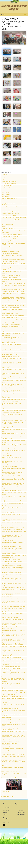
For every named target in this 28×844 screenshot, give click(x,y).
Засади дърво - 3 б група (8, 246)
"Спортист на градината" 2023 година (11, 418)
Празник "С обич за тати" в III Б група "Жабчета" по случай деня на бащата (14, 594)
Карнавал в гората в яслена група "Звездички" (13, 698)
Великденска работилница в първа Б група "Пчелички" (12, 508)
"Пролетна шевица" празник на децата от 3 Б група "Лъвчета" (14, 493)
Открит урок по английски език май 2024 (11, 514)
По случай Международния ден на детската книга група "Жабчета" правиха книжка (14, 465)
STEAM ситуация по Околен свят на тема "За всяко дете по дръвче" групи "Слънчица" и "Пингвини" (13, 610)
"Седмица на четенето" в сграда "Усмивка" (12, 234)
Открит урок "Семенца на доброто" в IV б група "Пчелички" (13, 203)
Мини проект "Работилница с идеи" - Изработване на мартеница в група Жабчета (14, 434)
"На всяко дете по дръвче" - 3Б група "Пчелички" (13, 263)
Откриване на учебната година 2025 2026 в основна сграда (12, 714)
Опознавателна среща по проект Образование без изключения (14, 764)
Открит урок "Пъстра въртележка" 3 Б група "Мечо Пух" (14, 349)
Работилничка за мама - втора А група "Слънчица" (14, 346)
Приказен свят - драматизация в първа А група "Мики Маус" (13, 701)
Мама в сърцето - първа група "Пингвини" (12, 319)
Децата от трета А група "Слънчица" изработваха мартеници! (14, 441)
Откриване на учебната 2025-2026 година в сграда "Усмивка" (14, 711)
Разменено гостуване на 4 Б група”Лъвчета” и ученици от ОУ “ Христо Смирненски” (13, 640)
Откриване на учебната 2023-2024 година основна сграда (14, 381)
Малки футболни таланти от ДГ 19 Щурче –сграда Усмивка (14, 590)
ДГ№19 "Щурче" (5, 791)
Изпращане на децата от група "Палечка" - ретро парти (13, 370)
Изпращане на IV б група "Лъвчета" (10, 253)
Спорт (3, 179)
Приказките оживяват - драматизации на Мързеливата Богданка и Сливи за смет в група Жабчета (13, 659)
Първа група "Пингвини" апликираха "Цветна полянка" (12, 327)
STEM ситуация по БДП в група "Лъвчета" (12, 666)
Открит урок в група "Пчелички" (9, 215)
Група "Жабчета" (6, 209)
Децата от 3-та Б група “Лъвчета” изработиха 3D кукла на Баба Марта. (13, 437)
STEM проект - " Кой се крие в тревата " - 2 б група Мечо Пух (14, 774)
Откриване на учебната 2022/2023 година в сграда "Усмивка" (14, 268)
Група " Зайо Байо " (6, 194)
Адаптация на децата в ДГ (8, 393)
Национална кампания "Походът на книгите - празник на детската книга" (12, 768)
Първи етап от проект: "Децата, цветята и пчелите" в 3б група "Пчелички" (14, 728)
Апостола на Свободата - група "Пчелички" (12, 300)
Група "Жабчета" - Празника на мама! (11, 324)
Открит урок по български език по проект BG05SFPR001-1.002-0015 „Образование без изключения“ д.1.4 (12, 748)
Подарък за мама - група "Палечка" (10, 313)
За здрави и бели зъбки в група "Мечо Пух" (12, 275)
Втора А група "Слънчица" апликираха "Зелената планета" (13, 330)
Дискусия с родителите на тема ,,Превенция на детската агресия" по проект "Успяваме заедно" (13, 298)
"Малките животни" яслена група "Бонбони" (12, 222)
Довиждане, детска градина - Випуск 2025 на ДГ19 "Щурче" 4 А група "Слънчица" (14, 693)
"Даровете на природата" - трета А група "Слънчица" (11, 404)
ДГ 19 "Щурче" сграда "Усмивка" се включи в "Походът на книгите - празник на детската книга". (14, 761)
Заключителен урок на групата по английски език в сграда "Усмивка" (14, 366)
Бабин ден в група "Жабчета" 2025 (10, 598)
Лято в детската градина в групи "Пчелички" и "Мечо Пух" (13, 705)
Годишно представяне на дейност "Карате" (12, 219)
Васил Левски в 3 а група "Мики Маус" (11, 307)
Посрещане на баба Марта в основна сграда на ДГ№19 (13, 451)
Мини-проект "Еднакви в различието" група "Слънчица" (12, 462)
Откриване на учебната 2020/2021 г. (10, 241)
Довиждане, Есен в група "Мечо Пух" (10, 277)
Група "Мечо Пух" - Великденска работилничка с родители (13, 757)
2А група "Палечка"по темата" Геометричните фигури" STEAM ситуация (13, 627)
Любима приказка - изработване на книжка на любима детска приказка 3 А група (13, 353)
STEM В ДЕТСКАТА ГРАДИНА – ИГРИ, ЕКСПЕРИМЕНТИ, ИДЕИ (11, 391)
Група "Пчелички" (6, 190)
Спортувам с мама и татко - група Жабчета (12, 522)
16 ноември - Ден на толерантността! (11, 559)
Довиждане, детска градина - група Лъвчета (12, 690)
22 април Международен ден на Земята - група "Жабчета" (13, 487)
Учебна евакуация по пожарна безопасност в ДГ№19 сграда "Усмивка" (12, 539)
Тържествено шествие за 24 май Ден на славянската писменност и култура (11, 363)
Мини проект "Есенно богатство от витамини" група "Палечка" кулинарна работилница (14, 543)
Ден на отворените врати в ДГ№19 (10, 708)
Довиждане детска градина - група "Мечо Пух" (13, 527)
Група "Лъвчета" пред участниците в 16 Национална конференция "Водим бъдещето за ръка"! (13, 580)
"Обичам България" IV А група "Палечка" (11, 344)
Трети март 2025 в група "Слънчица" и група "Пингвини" (12, 614)
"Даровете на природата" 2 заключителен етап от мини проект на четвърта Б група (13, 400)
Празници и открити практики (9, 183)
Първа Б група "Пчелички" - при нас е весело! (13, 387)
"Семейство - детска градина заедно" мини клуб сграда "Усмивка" (13, 231)
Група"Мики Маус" (6, 192)
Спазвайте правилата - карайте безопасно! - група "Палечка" (14, 286)
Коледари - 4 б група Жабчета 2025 (10, 741)
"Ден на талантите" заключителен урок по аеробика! (12, 687)
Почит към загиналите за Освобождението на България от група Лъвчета (13, 624)
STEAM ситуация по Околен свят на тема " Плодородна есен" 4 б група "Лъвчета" (12, 549)
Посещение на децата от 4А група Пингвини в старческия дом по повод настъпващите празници (14, 736)
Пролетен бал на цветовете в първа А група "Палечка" (12, 504)
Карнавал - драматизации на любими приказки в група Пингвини (13, 651)
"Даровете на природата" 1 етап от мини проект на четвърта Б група (14, 396)
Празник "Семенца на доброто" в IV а (11, 206)
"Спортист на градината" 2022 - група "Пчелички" (13, 283)
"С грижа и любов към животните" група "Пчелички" (11, 272)
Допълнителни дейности (7, 185)
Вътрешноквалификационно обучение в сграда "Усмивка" (13, 244)
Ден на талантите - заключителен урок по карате (13, 676)
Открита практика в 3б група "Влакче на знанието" (14, 217)
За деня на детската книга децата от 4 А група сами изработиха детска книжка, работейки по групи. (13, 479)
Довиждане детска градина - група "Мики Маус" (13, 525)
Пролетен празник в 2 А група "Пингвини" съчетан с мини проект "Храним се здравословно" (14, 484)
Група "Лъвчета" (5, 196)
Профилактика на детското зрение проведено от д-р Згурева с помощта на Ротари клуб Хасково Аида (14, 605)
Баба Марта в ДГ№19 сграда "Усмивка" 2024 (12, 448)
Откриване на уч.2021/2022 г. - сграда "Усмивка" (13, 259)
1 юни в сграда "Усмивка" (8, 224)
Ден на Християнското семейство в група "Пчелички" (12, 280)
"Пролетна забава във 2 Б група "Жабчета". (12, 475)
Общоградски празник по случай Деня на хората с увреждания (14, 584)
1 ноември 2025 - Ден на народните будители (13, 719)
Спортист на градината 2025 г (9, 739)
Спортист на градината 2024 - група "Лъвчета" (13, 587)
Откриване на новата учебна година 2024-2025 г (13, 529)
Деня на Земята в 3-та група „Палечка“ (11, 771)
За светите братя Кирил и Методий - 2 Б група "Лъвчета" (13, 359)
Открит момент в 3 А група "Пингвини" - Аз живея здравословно (14, 602)
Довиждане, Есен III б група (8, 228)
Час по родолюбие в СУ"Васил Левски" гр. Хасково (14, 303)
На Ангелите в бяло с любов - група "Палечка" (13, 291)
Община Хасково (5, 794)
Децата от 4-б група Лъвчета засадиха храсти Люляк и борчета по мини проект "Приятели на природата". (13, 680)
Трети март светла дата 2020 (9, 238)
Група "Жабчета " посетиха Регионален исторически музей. (11, 684)
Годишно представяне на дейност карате (12, 356)
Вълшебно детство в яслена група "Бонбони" (12, 696)
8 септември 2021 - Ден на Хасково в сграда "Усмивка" (12, 256)
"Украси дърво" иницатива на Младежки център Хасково (13, 620)
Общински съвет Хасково (7, 796)
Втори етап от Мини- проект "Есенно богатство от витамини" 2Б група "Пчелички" (14, 552)
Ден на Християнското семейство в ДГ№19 (12, 561)
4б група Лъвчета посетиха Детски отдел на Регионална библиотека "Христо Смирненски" (13, 643)
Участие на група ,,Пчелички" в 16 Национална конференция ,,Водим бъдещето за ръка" (13, 568)
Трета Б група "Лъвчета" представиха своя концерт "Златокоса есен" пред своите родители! (14, 411)
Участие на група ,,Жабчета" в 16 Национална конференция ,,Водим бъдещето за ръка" (13, 571)
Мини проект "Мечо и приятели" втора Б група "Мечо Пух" (13, 732)
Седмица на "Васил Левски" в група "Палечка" (13, 305)
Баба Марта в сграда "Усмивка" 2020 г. (11, 236)
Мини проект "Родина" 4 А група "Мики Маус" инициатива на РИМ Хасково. (12, 473)
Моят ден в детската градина (9, 181)
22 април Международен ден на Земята (11, 490)
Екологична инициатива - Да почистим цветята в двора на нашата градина (13, 511)
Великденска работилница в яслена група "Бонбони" (12, 500)
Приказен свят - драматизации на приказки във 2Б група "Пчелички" (14, 647)
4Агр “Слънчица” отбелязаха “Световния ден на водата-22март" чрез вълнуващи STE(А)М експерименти (13, 636)
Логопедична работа (6, 717)
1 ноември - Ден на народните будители (11, 546)
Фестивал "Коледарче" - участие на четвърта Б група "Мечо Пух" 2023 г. (13, 423)
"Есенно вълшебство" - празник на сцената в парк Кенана (14, 532)
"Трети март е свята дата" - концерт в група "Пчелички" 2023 (12, 310)
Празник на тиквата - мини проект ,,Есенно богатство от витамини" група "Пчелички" (12, 536)
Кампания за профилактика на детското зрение (13, 754)
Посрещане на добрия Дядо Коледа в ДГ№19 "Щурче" (13, 430)
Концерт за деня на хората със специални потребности (12, 415)
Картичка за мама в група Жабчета (10, 211)
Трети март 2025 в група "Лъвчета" (10, 617)
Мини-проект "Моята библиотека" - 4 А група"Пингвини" (11, 744)
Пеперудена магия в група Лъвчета (10, 213)
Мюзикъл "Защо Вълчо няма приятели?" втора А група (13, 575)
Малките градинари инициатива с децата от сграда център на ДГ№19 (14, 520)
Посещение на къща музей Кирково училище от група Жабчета (13, 663)
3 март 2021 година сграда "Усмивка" (11, 251)
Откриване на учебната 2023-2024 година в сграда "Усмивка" (14, 377)
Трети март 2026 (6, 752)
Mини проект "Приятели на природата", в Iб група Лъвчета (14, 725)
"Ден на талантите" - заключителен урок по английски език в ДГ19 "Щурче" (12, 669)
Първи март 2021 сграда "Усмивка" (10, 249)
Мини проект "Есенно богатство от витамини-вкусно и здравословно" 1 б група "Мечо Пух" (13, 564)
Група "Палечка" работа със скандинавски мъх (13, 315)
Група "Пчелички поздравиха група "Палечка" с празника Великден (13, 654)
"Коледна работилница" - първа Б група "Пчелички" (14, 420)
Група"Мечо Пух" (6, 187)
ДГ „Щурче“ (4, 174)
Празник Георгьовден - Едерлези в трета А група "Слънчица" (13, 497)
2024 (3, 517)
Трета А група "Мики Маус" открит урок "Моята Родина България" (13, 334)
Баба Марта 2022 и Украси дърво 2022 (11, 261)
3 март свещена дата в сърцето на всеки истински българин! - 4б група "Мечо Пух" (14, 445)
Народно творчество (6, 176)
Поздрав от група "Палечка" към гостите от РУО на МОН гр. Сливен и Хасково (14, 341)
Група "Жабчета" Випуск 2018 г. (9, 198)
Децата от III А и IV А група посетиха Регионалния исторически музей (14, 673)
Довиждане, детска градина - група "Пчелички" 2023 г (13, 374)
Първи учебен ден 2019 (7, 226)
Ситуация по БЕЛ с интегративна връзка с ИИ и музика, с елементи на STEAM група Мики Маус (13, 469)
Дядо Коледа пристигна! (7, 596)
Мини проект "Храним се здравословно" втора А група (13, 407)
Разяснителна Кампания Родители (10, 265)
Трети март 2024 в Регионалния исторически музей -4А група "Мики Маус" (14, 454)
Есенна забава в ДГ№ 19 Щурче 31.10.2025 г (12, 722)
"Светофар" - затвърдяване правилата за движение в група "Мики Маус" (12, 385)
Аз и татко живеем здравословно (10, 200)
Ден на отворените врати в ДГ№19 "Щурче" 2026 (13, 777)
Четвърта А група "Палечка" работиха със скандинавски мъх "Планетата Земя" (12, 338)
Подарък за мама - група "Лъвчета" (10, 317)
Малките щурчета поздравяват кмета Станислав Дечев (13, 294)
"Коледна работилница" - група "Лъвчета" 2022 (13, 289)
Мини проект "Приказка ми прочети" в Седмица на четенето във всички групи (14, 556)
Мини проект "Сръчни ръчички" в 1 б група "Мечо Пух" (13, 631)
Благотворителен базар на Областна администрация (10, 426)
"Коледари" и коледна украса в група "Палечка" (13, 322)
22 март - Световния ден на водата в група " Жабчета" (12, 458)
